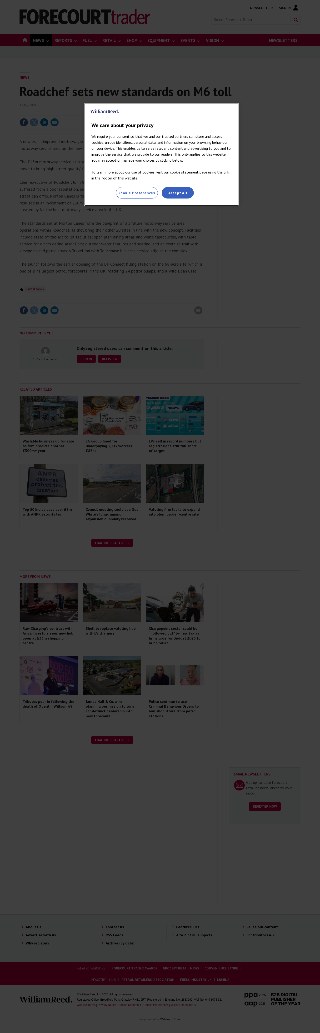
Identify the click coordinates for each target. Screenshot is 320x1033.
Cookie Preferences (137, 192)
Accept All (177, 192)
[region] (161, 154)
